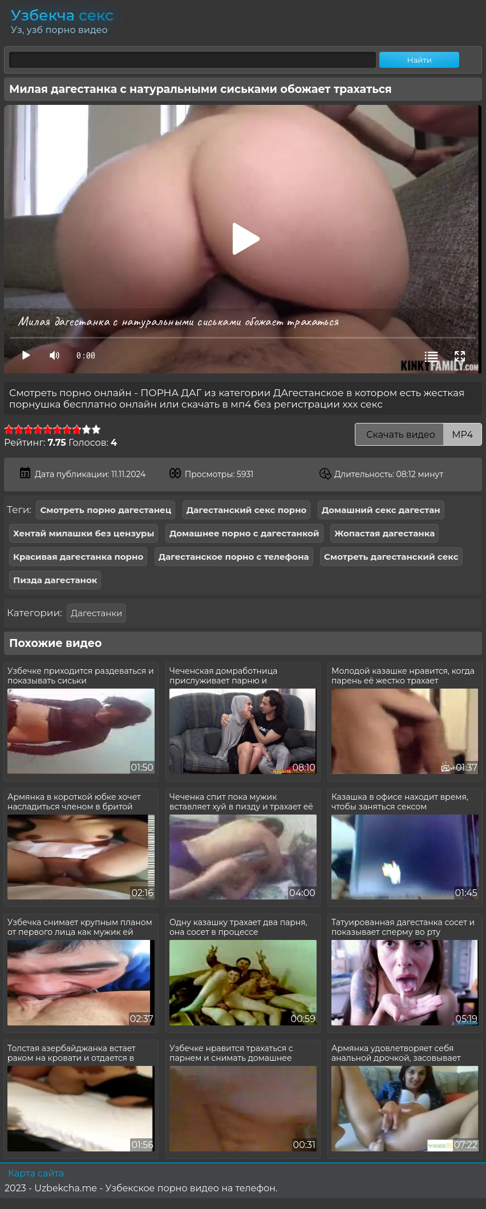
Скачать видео (418, 434)
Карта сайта (36, 1173)
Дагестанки (96, 613)
